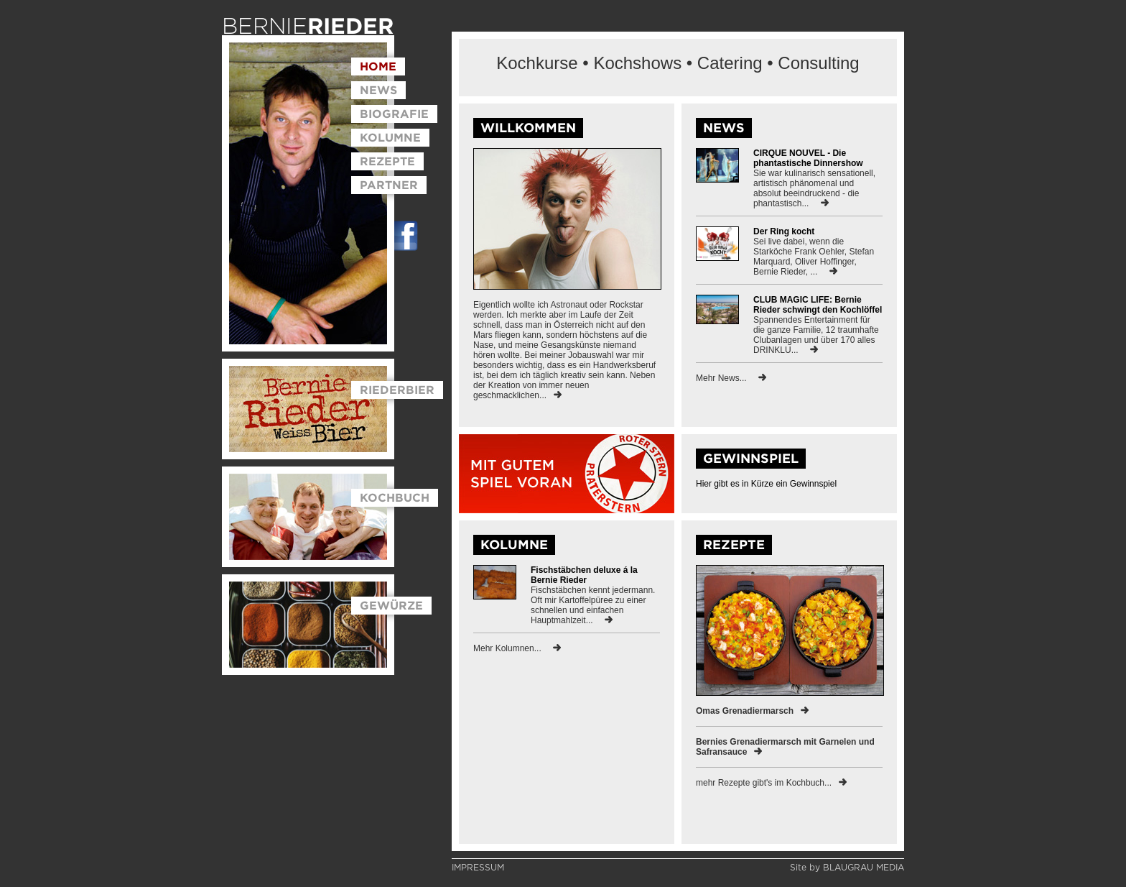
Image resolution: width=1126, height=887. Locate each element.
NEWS (378, 89)
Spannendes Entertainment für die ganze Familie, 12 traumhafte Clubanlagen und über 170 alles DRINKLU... (816, 335)
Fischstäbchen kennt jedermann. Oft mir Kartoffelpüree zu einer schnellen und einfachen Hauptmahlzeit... (593, 605)
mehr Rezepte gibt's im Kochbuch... (771, 783)
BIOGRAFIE (394, 113)
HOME (378, 66)
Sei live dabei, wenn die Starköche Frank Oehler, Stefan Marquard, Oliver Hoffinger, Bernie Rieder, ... (813, 256)
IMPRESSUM (478, 867)
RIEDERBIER (397, 389)
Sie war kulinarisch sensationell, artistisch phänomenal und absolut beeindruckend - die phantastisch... (814, 188)
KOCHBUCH (394, 497)
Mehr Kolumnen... (517, 648)
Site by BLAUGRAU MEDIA (847, 867)
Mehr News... (731, 378)
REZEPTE (387, 161)
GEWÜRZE (391, 605)
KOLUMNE (390, 137)
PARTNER (389, 184)
